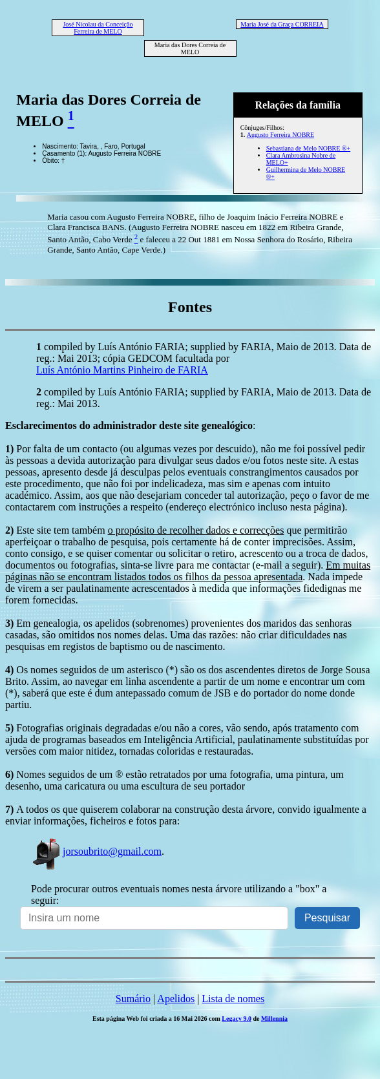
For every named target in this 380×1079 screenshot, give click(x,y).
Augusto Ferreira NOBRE (280, 134)
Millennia (274, 1018)
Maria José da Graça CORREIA (281, 24)
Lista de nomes (233, 998)
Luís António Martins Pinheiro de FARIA (122, 369)
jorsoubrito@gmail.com (96, 851)
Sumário (133, 998)
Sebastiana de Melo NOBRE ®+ (308, 148)
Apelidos (176, 998)
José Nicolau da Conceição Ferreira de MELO (97, 28)
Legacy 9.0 (236, 1018)
